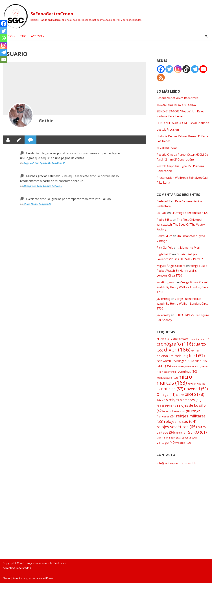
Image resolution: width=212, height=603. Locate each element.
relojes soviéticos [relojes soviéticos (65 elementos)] (177, 432)
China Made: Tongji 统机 (37, 204)
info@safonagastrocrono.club (177, 469)
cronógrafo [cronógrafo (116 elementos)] (175, 349)
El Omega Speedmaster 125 (190, 218)
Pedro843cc (164, 225)
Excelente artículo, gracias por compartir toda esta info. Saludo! (68, 199)
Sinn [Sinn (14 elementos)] (161, 443)
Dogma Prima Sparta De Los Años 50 (44, 163)
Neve (6, 598)
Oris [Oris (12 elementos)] (180, 400)
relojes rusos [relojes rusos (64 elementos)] (180, 427)
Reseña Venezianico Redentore (177, 98)
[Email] (3, 59)
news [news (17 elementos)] (193, 389)
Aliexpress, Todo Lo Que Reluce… (42, 186)
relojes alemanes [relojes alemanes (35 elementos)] (185, 406)
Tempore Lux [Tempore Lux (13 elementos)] (175, 443)
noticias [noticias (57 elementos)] (172, 394)
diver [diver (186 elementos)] (177, 355)
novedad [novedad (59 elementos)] (196, 394)
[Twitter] (3, 30)
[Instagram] (3, 45)
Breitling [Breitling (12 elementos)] (171, 344)
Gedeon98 (163, 206)
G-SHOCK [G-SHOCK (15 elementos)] (199, 366)
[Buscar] (206, 36)
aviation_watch (167, 288)
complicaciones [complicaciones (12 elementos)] (199, 344)
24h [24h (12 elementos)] (160, 344)
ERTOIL (162, 218)
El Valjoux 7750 (167, 153)
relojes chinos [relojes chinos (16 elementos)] (166, 411)
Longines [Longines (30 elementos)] (187, 377)
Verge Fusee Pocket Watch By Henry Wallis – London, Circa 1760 (182, 276)
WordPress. (46, 598)
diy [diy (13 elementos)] (195, 356)
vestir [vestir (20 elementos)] (191, 443)
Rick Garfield (165, 253)
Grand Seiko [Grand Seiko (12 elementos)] (179, 372)
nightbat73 (164, 260)
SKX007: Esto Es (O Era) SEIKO (176, 105)
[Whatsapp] (3, 38)
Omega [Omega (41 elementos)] (166, 400)
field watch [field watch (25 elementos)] (167, 366)
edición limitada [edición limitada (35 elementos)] (172, 361)
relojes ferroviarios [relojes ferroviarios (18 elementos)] (177, 417)
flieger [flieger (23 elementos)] (184, 366)
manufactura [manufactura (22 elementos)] (167, 383)
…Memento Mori (189, 253)
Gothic (46, 121)
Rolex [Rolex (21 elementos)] (181, 438)
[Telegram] (3, 52)
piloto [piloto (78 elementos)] (194, 400)
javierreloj (163, 304)
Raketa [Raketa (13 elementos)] (162, 406)
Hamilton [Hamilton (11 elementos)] (194, 372)
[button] (14, 36)
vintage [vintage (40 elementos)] (166, 448)
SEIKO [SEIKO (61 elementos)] (197, 438)
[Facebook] (3, 23)
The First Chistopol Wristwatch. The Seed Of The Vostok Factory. (181, 230)
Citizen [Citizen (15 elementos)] (183, 344)
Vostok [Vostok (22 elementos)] (183, 448)
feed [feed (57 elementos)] (197, 361)
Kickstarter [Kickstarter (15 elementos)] (169, 377)
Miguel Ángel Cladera (171, 271)
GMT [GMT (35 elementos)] (164, 371)
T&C (23, 36)
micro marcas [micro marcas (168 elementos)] (174, 385)
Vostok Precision (168, 135)
